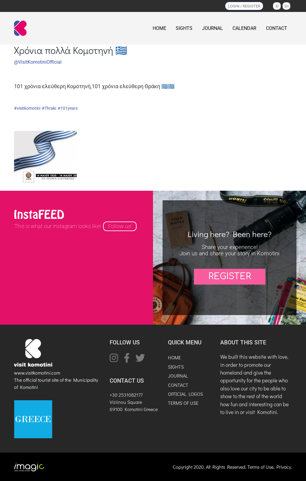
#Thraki (49, 108)
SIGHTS (184, 28)
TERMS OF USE (183, 403)
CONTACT (276, 28)
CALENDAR (244, 28)
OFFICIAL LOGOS (185, 394)
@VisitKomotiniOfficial (38, 62)
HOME (159, 28)
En (286, 6)
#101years (68, 108)
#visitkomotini (27, 108)
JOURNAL (212, 28)
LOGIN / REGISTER (244, 6)
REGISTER (229, 276)
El (277, 6)
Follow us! (119, 226)
